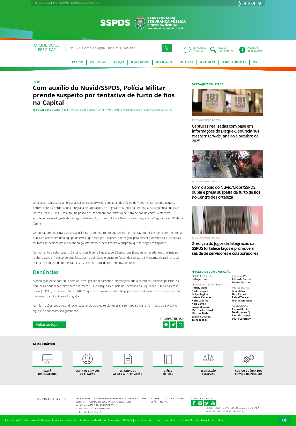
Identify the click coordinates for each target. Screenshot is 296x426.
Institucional (98, 62)
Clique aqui (128, 420)
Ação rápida (79, 109)
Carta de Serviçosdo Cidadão (87, 363)
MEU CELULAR (207, 62)
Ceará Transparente (47, 363)
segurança (157, 109)
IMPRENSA (77, 62)
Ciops (92, 109)
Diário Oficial (168, 363)
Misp (255, 62)
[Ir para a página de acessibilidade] (239, 3)
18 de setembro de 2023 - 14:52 (50, 109)
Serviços (118, 62)
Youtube (213, 403)
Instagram (200, 403)
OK (284, 420)
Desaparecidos (140, 62)
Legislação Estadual (208, 363)
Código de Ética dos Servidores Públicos (249, 363)
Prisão (146, 109)
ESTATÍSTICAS (185, 62)
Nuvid (100, 109)
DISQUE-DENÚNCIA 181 (234, 62)
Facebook (194, 403)
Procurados (164, 62)
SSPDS (36, 82)
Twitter (207, 403)
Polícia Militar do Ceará (127, 109)
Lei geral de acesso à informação (128, 363)
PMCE (109, 109)
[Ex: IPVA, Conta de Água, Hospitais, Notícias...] (114, 48)
